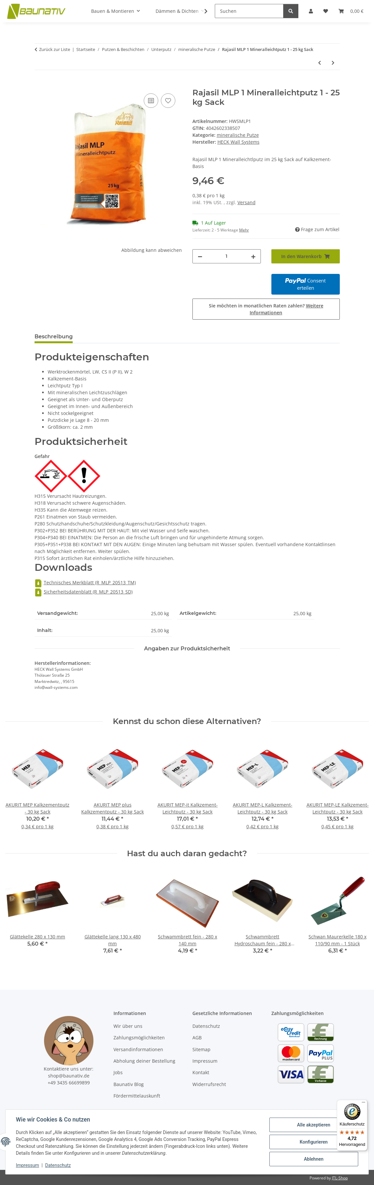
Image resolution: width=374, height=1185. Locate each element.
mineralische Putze (238, 135)
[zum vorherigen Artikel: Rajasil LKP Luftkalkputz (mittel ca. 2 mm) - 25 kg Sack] (319, 63)
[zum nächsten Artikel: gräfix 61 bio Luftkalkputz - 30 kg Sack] (333, 63)
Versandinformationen (138, 1049)
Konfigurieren (313, 1142)
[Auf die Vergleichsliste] (151, 100)
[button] (202, 11)
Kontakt (200, 1072)
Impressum (27, 1165)
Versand (246, 202)
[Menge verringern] (200, 256)
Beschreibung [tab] (54, 336)
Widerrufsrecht (209, 1084)
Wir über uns (127, 1026)
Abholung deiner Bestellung (144, 1061)
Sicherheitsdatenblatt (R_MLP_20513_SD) (84, 592)
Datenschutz (58, 1165)
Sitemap (201, 1049)
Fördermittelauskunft (136, 1096)
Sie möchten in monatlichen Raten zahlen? (266, 309)
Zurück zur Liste (54, 49)
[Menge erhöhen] (253, 256)
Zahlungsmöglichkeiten (139, 1037)
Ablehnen (313, 1159)
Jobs (118, 1072)
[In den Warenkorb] (40, 84)
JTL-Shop (340, 1178)
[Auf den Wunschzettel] (168, 100)
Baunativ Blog (128, 1084)
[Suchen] (249, 11)
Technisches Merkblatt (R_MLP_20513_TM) (85, 582)
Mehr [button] (244, 230)
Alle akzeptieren (313, 1124)
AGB (197, 1037)
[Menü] (363, 1104)
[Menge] (226, 256)
